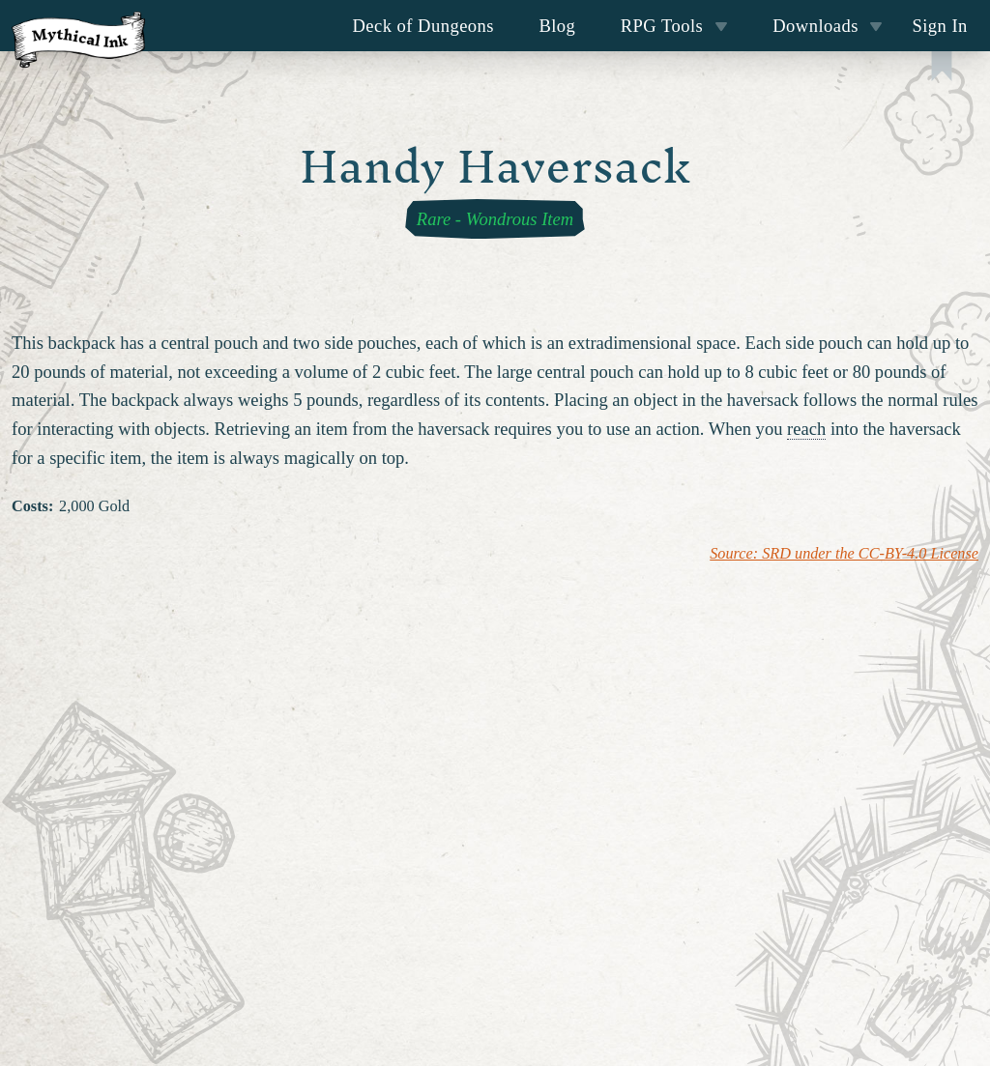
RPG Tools (674, 25)
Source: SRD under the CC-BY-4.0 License (844, 553)
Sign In (939, 25)
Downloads (827, 25)
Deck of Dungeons (424, 25)
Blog (557, 25)
